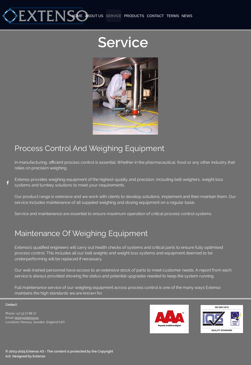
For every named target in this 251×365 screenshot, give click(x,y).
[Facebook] (7, 182)
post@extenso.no (27, 318)
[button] (134, 15)
